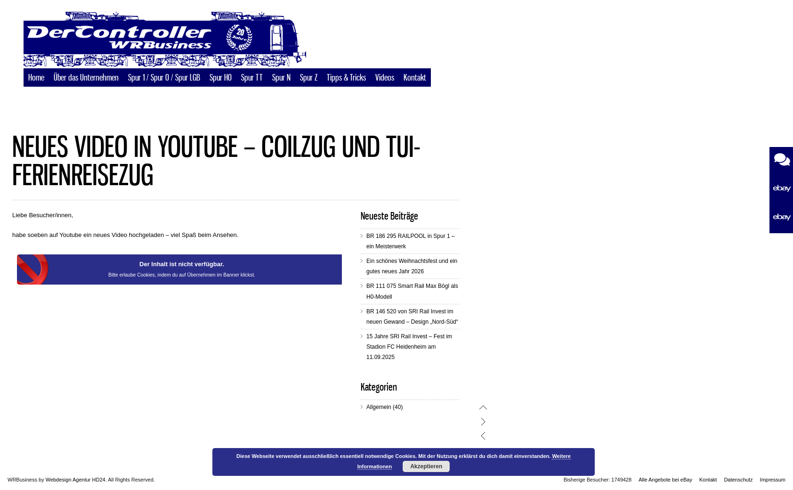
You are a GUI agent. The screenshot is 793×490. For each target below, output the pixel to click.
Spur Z (308, 78)
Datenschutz (738, 479)
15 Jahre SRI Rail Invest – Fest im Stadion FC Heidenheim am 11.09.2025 (432, 346)
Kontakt (415, 78)
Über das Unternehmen (86, 78)
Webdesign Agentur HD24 (75, 479)
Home (36, 78)
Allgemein (401, 407)
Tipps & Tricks (346, 78)
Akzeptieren (426, 466)
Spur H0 (221, 78)
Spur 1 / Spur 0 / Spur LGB (164, 78)
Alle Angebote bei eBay (665, 479)
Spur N (281, 78)
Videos (384, 78)
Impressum (772, 479)
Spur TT (252, 78)
